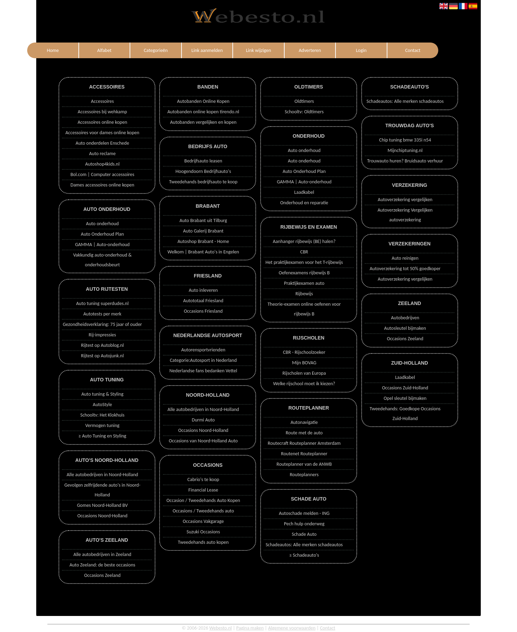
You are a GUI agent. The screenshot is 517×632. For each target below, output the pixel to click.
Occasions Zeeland (102, 575)
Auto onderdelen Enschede (102, 143)
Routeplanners (304, 475)
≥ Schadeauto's (304, 555)
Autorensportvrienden (203, 350)
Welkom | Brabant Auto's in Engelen (203, 252)
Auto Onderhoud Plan (102, 234)
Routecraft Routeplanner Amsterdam (304, 443)
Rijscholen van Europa (304, 373)
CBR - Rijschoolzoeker (304, 352)
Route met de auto (304, 433)
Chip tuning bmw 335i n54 (405, 140)
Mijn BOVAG (304, 363)
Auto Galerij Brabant (203, 231)
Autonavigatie (304, 422)
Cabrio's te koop (203, 479)
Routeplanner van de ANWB (304, 464)
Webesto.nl (220, 628)
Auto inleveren (203, 290)
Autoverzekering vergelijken (405, 200)
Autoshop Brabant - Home (203, 241)
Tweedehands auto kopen (203, 542)
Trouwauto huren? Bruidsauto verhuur (405, 161)
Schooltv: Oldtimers (304, 112)
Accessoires (102, 101)
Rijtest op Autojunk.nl (102, 356)
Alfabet (104, 50)
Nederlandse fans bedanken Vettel (203, 371)
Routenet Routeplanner (304, 454)
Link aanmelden (207, 50)
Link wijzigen (258, 50)
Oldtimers (304, 101)
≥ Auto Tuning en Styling (102, 436)
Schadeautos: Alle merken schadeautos (303, 545)
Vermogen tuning (102, 425)
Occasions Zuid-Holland (405, 388)
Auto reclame (102, 154)
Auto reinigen (405, 258)
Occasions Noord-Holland (102, 516)
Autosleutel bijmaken (405, 328)
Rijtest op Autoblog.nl (102, 345)
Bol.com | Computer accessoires (102, 174)
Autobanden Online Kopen (203, 101)
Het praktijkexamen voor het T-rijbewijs (304, 262)
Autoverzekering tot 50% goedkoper (405, 269)
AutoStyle (102, 405)
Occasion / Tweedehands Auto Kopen (203, 500)
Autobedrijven (405, 318)
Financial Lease (203, 490)
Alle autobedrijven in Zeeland (102, 554)
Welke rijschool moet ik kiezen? (304, 384)
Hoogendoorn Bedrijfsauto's (203, 171)
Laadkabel (304, 192)
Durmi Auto (203, 420)
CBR (304, 252)
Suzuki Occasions (203, 532)
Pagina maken (250, 628)
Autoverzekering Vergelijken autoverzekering (405, 215)
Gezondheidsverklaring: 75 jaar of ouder (102, 324)
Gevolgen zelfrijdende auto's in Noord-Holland (102, 490)
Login (361, 50)
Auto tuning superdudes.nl (102, 303)
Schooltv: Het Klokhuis (102, 415)
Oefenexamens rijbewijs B (304, 273)
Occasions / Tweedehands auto (203, 511)
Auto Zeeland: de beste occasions (102, 565)
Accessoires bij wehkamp (102, 112)
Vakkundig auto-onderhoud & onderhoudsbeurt (102, 260)
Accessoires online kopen (102, 122)
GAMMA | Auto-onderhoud (102, 245)
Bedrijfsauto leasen (203, 161)
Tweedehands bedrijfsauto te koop (203, 182)
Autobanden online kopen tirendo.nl (203, 112)
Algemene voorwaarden (292, 628)
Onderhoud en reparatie (304, 203)
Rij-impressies (102, 335)
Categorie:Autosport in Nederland (203, 360)
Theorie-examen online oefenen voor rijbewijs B (304, 309)
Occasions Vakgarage (203, 521)
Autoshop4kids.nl (102, 164)
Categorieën (156, 50)
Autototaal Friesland (203, 301)
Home (53, 50)
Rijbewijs (304, 294)
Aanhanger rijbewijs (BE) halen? (304, 241)
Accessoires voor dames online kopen (102, 133)
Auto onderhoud (102, 224)
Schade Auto (304, 534)
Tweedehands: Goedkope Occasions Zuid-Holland (405, 413)
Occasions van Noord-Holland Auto (203, 441)
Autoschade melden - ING (304, 513)
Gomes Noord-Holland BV (102, 505)
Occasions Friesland (203, 311)
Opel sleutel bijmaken (405, 398)
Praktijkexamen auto (304, 283)
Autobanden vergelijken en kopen (203, 122)
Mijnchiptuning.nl (405, 150)
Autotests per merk (102, 314)
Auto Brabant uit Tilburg (203, 220)
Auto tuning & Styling (102, 394)
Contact (412, 50)
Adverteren (310, 50)
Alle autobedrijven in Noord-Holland (102, 475)
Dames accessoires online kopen (102, 185)
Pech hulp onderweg (304, 524)
